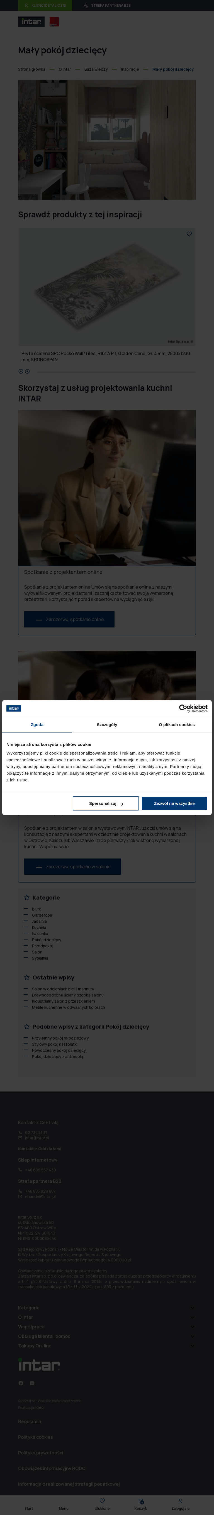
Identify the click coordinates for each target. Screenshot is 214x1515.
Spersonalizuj (106, 803)
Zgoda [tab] (37, 724)
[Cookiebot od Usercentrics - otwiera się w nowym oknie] (183, 708)
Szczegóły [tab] (107, 724)
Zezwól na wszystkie (174, 803)
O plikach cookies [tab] (177, 724)
